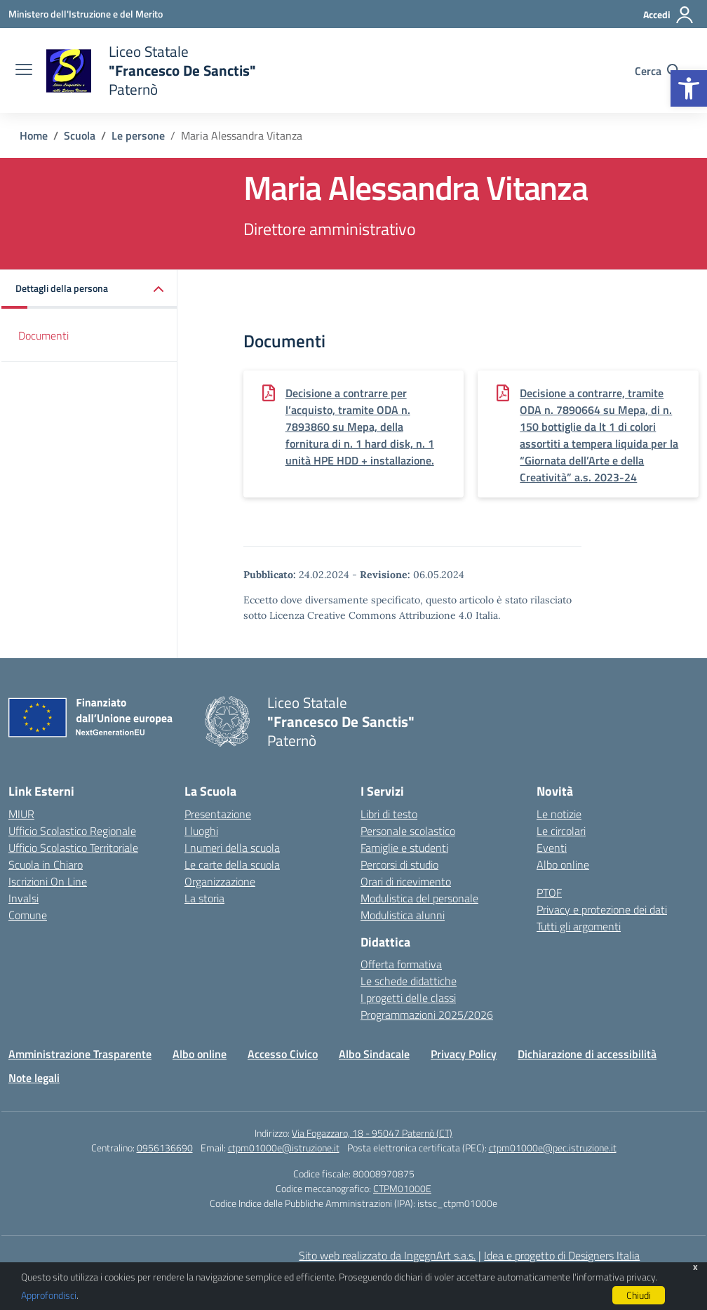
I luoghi (201, 830)
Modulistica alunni (403, 915)
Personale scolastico (408, 830)
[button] (689, 88)
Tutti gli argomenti (579, 926)
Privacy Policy (464, 1053)
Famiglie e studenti (404, 847)
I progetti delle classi (408, 997)
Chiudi (638, 1295)
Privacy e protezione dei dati (602, 909)
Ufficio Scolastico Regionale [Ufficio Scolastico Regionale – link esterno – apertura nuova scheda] (72, 830)
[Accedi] (669, 14)
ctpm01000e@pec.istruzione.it (553, 1147)
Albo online (563, 864)
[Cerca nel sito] (658, 71)
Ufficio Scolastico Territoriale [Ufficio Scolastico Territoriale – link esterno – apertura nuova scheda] (73, 847)
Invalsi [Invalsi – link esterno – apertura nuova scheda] (23, 898)
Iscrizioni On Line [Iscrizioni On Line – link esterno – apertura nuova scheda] (47, 881)
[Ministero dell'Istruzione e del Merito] (85, 13)
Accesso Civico (283, 1053)
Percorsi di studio (399, 864)
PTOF (549, 892)
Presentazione (217, 814)
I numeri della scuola (232, 847)
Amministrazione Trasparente (80, 1053)
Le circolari (561, 830)
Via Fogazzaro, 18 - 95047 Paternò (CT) (372, 1132)
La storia (204, 898)
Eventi (552, 847)
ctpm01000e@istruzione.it (283, 1147)
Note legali (34, 1077)
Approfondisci (48, 1295)
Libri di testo (389, 814)
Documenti (43, 335)
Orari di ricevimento (406, 881)
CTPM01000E (402, 1188)
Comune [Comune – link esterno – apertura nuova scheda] (27, 915)
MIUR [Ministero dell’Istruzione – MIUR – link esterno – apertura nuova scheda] (21, 814)
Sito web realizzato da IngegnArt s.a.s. (387, 1255)
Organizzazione (219, 881)
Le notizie (559, 814)
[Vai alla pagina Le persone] (138, 135)
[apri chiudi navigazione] (23, 70)
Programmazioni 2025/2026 (427, 1014)
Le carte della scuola (232, 864)
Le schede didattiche (409, 981)
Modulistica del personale (419, 898)
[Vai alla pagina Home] (34, 135)
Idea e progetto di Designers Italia (562, 1255)
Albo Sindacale (374, 1053)
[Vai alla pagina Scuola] (79, 135)
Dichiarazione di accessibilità (587, 1053)
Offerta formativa (401, 964)
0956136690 (165, 1147)
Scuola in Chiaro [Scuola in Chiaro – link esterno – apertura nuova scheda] (45, 864)
